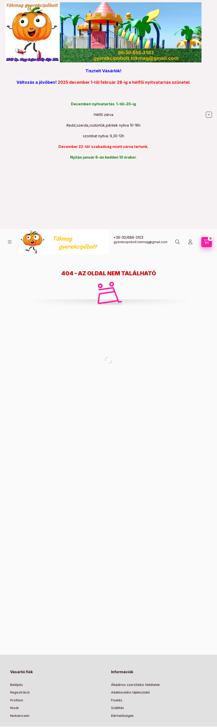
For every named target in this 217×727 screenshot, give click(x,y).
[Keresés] (178, 242)
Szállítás (117, 708)
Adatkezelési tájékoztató (130, 692)
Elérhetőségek (122, 716)
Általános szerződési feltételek (135, 685)
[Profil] (190, 242)
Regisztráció (20, 692)
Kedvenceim (19, 716)
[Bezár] (209, 115)
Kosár (14, 708)
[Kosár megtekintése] (206, 242)
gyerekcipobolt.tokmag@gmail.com (140, 242)
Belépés (16, 685)
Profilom (16, 700)
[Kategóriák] (9, 242)
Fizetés (116, 700)
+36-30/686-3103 (128, 237)
